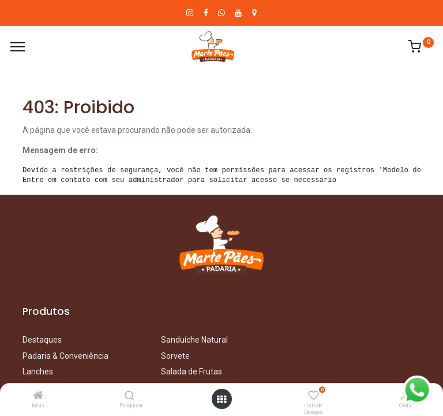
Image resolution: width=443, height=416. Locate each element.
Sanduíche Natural (194, 339)
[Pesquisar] (129, 396)
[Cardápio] (17, 47)
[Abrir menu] (221, 399)
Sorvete (175, 356)
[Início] (38, 396)
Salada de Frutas (191, 371)
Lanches (37, 371)
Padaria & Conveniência (65, 356)
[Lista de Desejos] (313, 396)
